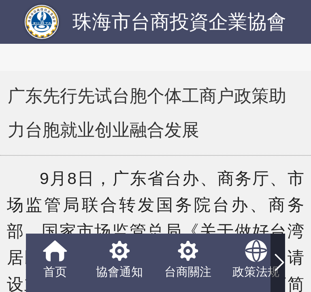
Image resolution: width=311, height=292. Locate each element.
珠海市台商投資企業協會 (179, 21)
